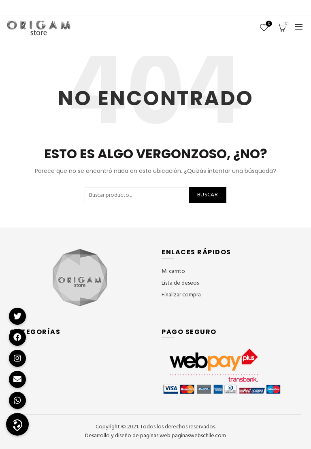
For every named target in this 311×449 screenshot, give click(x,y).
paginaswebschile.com (199, 435)
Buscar (207, 195)
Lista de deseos (268, 24)
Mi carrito (173, 271)
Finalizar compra (181, 295)
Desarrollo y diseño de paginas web (127, 435)
